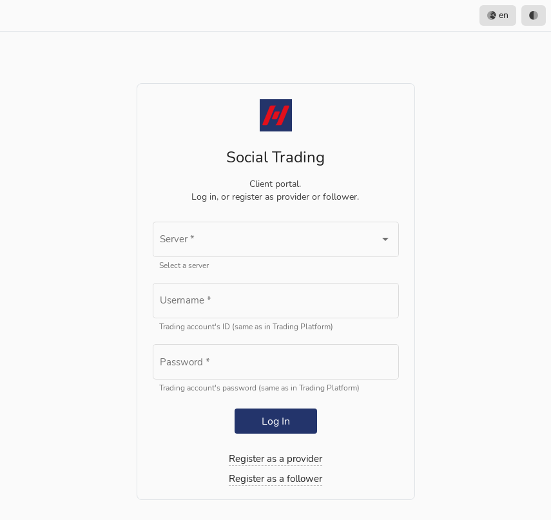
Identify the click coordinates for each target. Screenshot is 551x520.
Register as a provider (275, 458)
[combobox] (276, 241)
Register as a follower (275, 478)
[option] (533, 15)
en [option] (497, 15)
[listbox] (512, 15)
